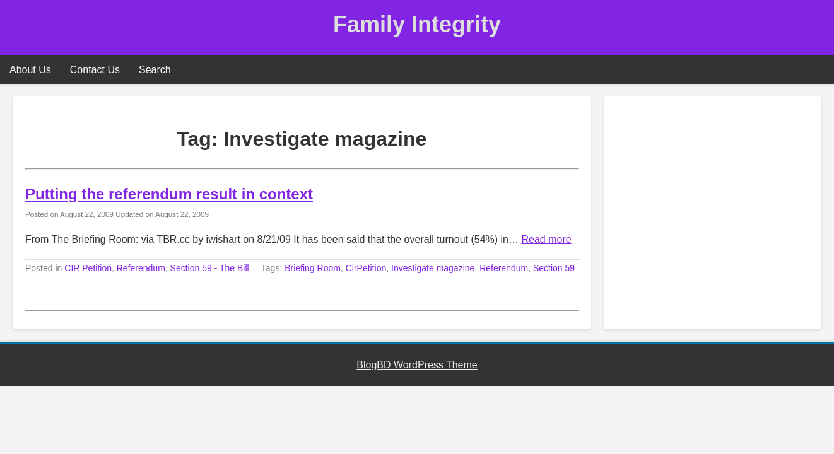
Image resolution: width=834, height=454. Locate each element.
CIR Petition (88, 268)
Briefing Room (313, 268)
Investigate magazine (432, 268)
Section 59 (554, 268)
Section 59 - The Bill (209, 268)
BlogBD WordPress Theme (416, 364)
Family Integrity (417, 24)
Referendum (141, 268)
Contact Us (95, 69)
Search (155, 69)
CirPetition (366, 268)
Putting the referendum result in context (169, 193)
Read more (546, 239)
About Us (30, 69)
